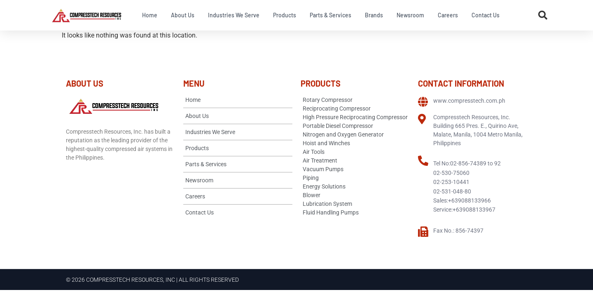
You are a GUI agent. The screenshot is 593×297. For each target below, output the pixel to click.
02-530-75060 (451, 173)
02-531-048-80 (452, 191)
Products (284, 15)
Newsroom (410, 15)
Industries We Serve (233, 15)
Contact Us (486, 15)
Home (149, 15)
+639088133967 (474, 209)
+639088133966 (469, 200)
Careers (448, 15)
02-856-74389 (468, 163)
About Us (182, 15)
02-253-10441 (451, 182)
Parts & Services (330, 15)
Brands (374, 15)
